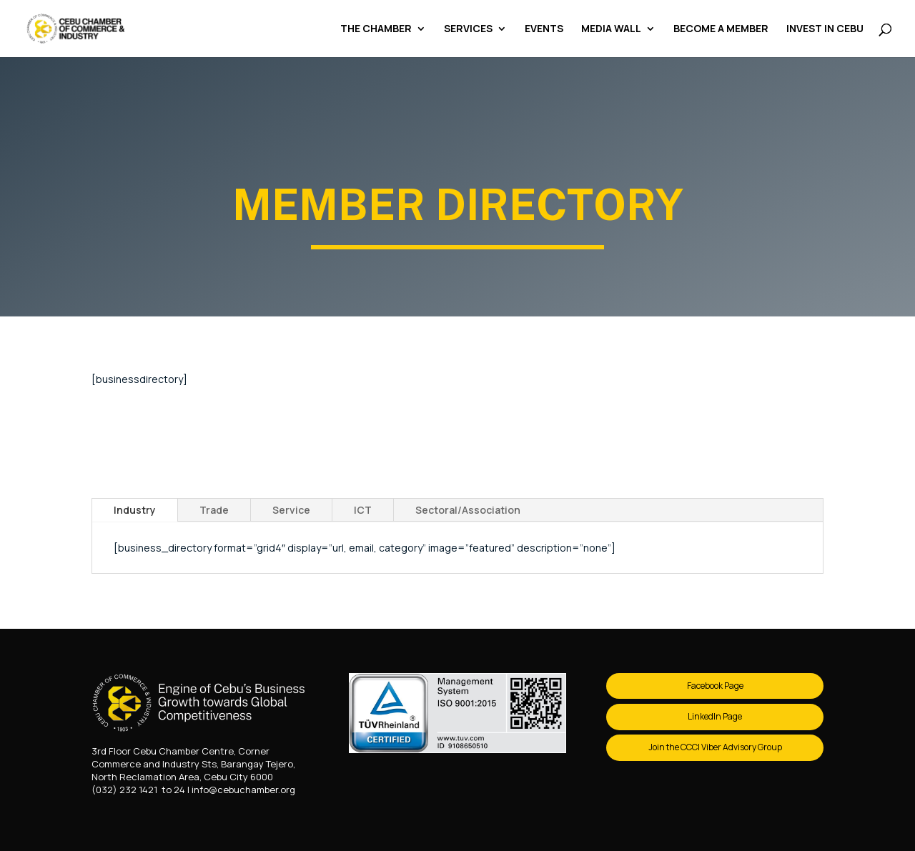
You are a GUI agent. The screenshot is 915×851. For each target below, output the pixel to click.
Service (291, 510)
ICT (363, 510)
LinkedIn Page (715, 716)
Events (544, 29)
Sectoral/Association (467, 510)
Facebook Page (715, 686)
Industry (135, 510)
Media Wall (611, 29)
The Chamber (376, 29)
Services (468, 29)
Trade (214, 510)
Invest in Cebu (825, 29)
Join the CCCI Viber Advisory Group (715, 747)
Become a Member (720, 29)
